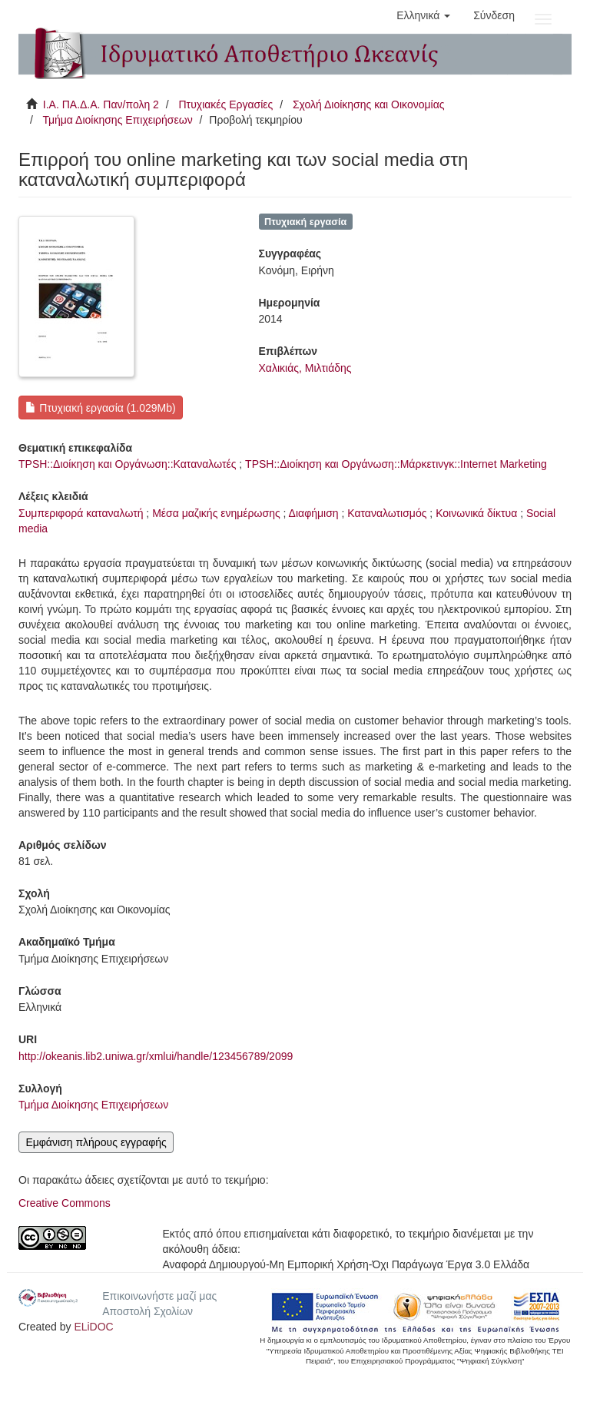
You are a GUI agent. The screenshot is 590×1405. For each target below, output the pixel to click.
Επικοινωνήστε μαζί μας (159, 1296)
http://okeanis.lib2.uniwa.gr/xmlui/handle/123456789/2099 (155, 1056)
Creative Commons (64, 1203)
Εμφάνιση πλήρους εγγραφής (95, 1142)
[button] (423, 15)
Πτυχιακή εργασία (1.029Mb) (100, 408)
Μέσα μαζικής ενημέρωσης (216, 513)
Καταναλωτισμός (386, 513)
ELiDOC (93, 1327)
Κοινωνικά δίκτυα (476, 513)
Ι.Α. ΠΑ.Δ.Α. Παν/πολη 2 (101, 104)
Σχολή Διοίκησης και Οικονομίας (369, 104)
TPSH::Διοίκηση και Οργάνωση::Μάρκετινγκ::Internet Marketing (396, 464)
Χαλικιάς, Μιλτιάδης (305, 368)
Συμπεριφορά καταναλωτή (80, 513)
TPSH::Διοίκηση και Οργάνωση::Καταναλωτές (127, 464)
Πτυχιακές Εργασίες (225, 104)
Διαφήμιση (314, 513)
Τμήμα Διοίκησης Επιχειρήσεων (117, 120)
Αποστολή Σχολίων (147, 1311)
